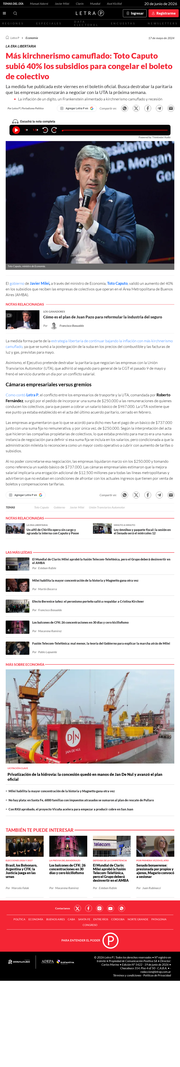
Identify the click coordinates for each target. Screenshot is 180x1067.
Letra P (14, 38)
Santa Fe (84, 919)
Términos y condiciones (127, 975)
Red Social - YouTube (110, 908)
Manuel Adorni (39, 3)
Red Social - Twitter (77, 908)
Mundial (95, 3)
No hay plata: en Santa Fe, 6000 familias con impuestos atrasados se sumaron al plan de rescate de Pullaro (81, 800)
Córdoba (118, 919)
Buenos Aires (55, 919)
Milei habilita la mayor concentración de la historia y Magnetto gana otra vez (62, 791)
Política (19, 919)
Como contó (22, 395)
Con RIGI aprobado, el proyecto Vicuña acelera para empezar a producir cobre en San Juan (71, 809)
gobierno (17, 283)
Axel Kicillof (114, 3)
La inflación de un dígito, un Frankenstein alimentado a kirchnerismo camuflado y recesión (90, 99)
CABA (71, 919)
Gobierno (59, 507)
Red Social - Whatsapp (121, 908)
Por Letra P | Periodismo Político (26, 108)
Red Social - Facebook (88, 908)
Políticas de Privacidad (157, 975)
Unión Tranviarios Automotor (107, 507)
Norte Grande (138, 919)
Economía (32, 38)
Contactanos (62, 908)
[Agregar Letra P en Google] (77, 108)
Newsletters (163, 23)
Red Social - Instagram (99, 908)
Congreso (90, 925)
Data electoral (86, 23)
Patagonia (159, 919)
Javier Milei (62, 3)
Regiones (13, 23)
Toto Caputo (117, 283)
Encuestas (123, 23)
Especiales (49, 23)
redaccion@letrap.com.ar (155, 971)
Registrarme (166, 13)
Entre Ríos (100, 919)
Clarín (79, 3)
